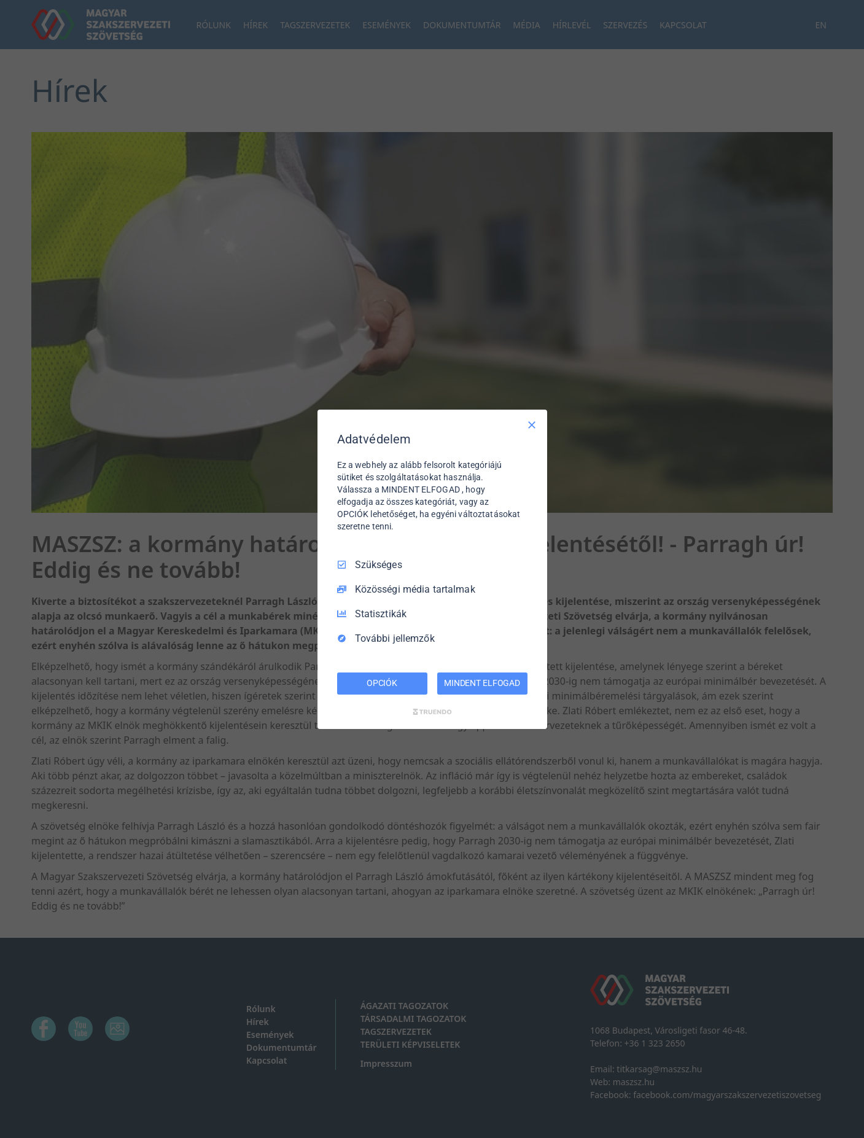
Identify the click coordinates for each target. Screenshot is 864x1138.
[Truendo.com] (432, 712)
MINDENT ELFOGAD (482, 683)
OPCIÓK (382, 683)
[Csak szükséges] (531, 424)
